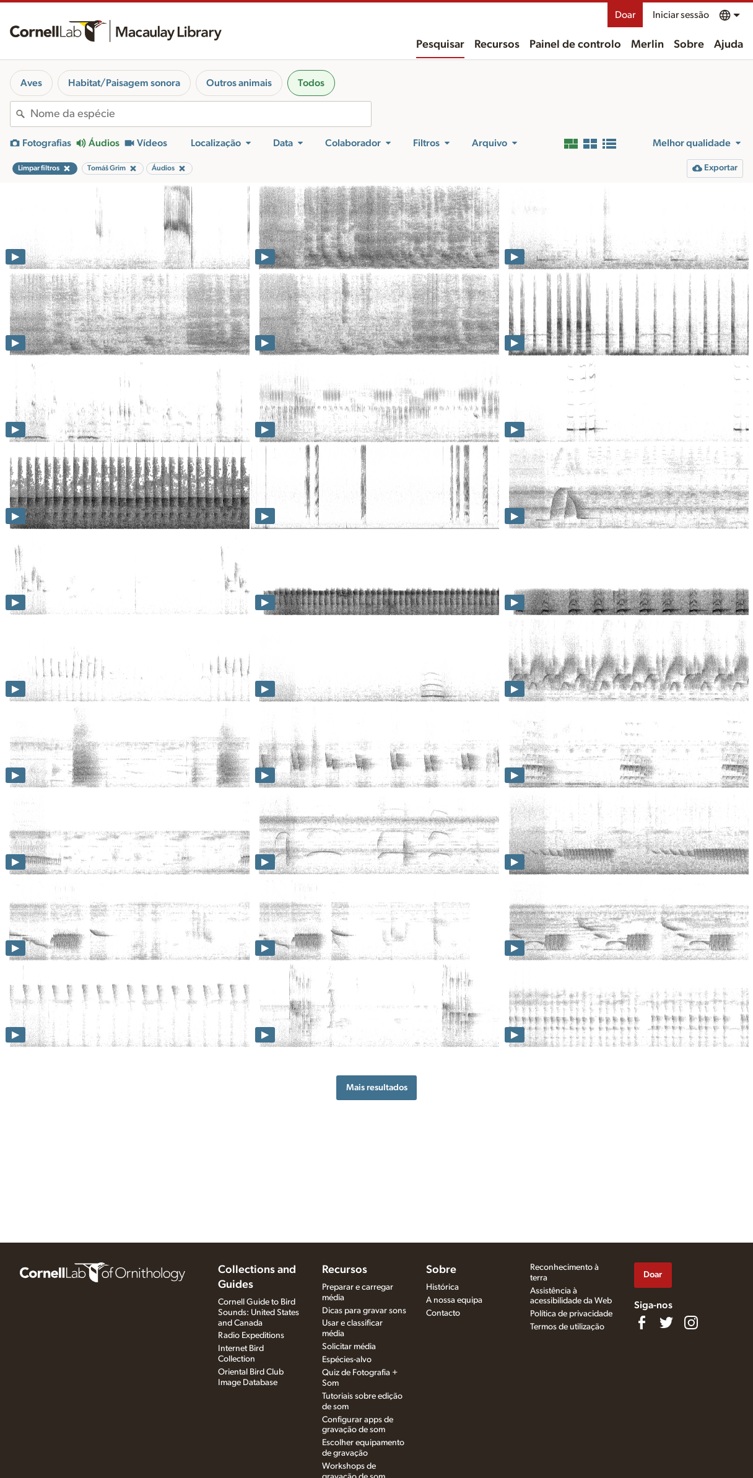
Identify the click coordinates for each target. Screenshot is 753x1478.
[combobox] (200, 114)
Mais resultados (376, 1087)
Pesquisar (440, 44)
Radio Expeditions (251, 1335)
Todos (311, 83)
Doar (625, 15)
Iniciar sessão (681, 15)
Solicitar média (349, 1346)
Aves (31, 83)
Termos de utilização (567, 1327)
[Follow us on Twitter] (666, 1322)
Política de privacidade (571, 1314)
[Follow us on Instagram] (691, 1322)
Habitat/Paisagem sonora (124, 83)
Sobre (689, 44)
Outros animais (239, 83)
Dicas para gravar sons (364, 1310)
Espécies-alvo (347, 1359)
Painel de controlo (575, 44)
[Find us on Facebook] (641, 1322)
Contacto (443, 1313)
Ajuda (728, 44)
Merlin (647, 44)
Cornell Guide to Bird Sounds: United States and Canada (258, 1312)
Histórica (442, 1287)
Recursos (497, 44)
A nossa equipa (454, 1300)
